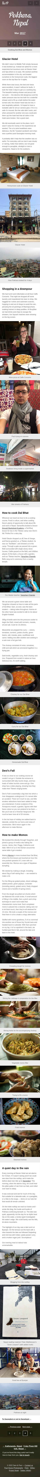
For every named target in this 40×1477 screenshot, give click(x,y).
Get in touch (24, 1455)
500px (32, 1468)
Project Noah (14, 1470)
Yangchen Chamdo (28, 556)
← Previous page (14, 1427)
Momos (11, 855)
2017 (22, 33)
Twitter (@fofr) (25, 1470)
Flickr (27, 1468)
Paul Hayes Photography (13, 1468)
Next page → (27, 1427)
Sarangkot (27, 1181)
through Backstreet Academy (13, 528)
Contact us (29, 1465)
